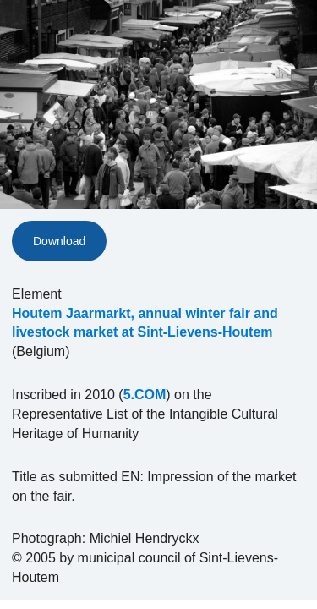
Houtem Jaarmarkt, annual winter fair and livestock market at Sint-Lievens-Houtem (145, 323)
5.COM (145, 394)
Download (59, 241)
